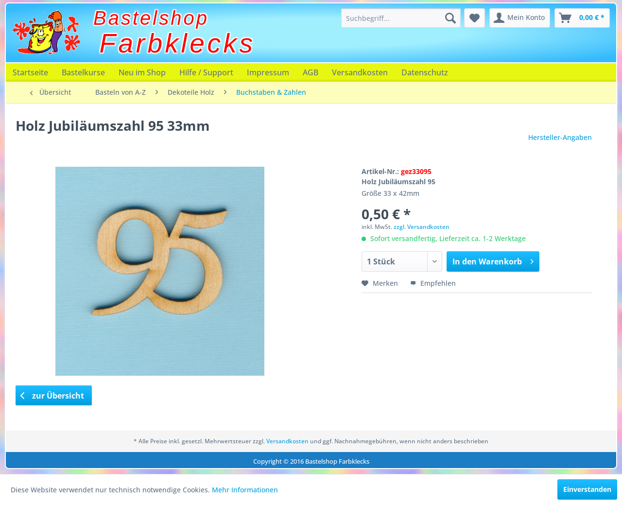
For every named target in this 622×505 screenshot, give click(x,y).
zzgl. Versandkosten (421, 227)
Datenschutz (424, 72)
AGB (310, 72)
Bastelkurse (83, 72)
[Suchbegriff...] (401, 18)
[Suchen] (450, 18)
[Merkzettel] (474, 18)
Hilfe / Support (206, 72)
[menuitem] (401, 18)
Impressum (268, 72)
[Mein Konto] (519, 18)
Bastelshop (151, 18)
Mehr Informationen (245, 489)
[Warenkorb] (582, 18)
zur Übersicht (52, 395)
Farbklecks (178, 43)
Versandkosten (360, 72)
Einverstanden (587, 489)
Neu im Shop (142, 72)
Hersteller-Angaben (560, 137)
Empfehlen (433, 283)
